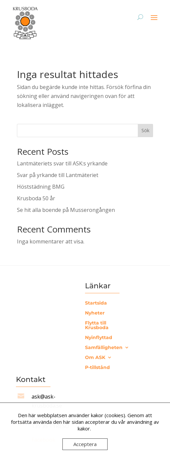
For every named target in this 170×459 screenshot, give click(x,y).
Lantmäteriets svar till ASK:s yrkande (62, 163)
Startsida (96, 303)
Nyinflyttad (98, 337)
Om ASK (95, 357)
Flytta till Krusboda (97, 325)
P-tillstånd (97, 367)
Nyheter (95, 313)
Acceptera (85, 444)
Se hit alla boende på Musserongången (66, 210)
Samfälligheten (104, 347)
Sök (145, 130)
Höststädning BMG (40, 186)
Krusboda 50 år (36, 198)
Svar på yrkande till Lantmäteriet (57, 175)
